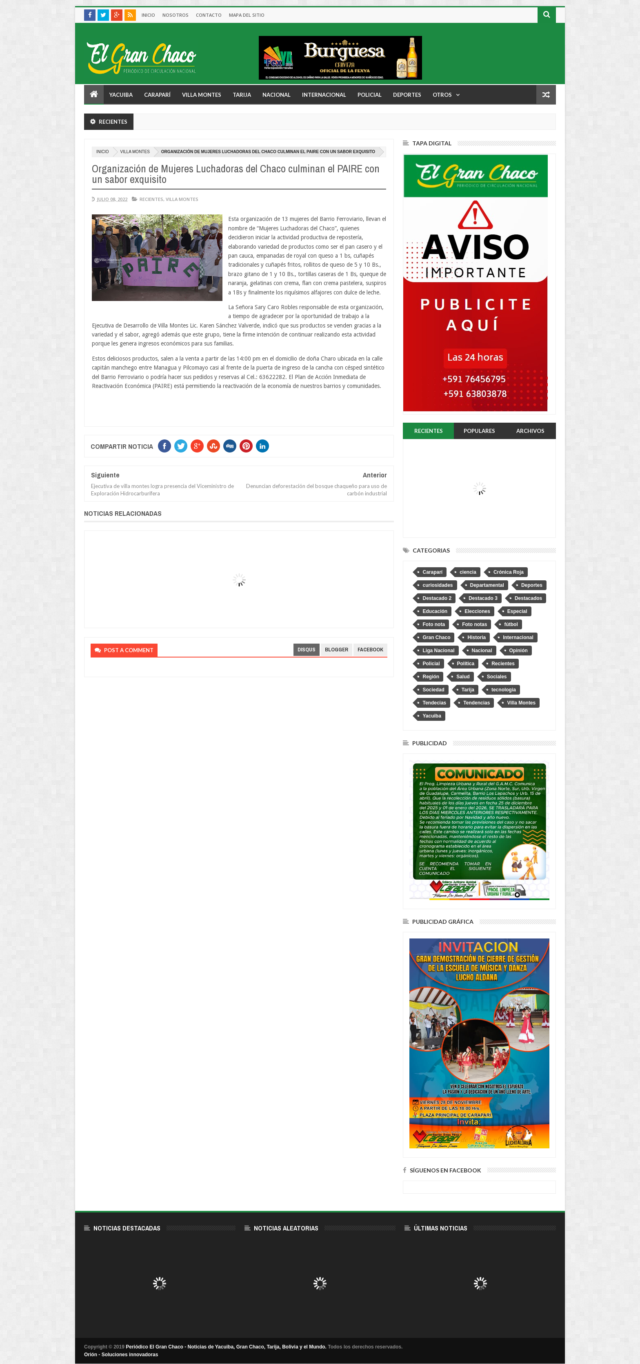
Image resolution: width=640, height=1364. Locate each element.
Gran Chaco (436, 637)
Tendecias (434, 703)
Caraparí (157, 94)
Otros (442, 94)
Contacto (209, 15)
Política (466, 663)
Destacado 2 (436, 598)
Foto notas (474, 624)
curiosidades (437, 585)
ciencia (468, 572)
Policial (370, 94)
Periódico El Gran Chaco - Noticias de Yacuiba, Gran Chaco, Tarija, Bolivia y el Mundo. (226, 1347)
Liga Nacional (438, 650)
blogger (336, 649)
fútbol (511, 624)
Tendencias (476, 703)
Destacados (528, 598)
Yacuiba (121, 94)
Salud (463, 677)
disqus (307, 649)
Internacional (324, 94)
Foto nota (433, 624)
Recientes (151, 199)
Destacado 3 (483, 598)
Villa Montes (201, 94)
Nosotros (175, 15)
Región (430, 677)
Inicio (148, 15)
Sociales (497, 677)
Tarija (242, 94)
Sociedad (433, 690)
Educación (434, 611)
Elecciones (477, 611)
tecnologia (503, 690)
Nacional (276, 94)
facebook (370, 649)
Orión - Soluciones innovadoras (121, 1354)
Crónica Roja (508, 572)
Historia (476, 637)
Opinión (518, 650)
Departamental (487, 585)
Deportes (407, 94)
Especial (517, 611)
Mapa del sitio (246, 15)
